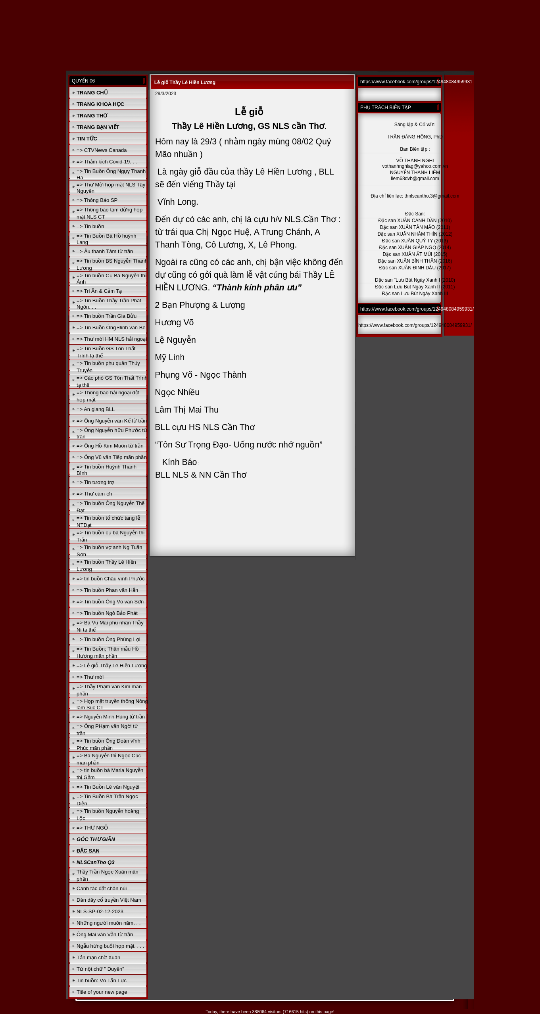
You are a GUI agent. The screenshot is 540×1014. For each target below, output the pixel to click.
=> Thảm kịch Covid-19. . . (107, 162)
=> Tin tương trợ (95, 482)
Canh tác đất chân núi (102, 888)
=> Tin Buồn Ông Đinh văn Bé (111, 327)
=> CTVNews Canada (102, 150)
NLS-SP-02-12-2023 (100, 911)
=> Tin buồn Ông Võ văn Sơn (110, 602)
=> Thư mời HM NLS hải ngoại (112, 339)
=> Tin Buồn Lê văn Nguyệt (108, 787)
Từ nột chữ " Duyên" (100, 969)
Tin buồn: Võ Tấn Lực (102, 980)
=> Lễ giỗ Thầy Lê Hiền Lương (112, 665)
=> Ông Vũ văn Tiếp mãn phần (112, 457)
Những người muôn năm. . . (108, 923)
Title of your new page (102, 992)
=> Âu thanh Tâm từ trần (105, 251)
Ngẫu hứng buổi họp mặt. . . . (110, 946)
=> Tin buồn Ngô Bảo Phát (107, 613)
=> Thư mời (90, 677)
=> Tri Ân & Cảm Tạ (99, 291)
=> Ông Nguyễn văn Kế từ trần (112, 421)
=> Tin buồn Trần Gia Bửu (106, 316)
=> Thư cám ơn (94, 494)
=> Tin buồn (90, 226)
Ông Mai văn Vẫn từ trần (105, 934)
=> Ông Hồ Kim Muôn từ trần (110, 446)
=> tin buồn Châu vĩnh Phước (111, 579)
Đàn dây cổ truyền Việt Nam (109, 900)
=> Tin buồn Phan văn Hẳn (107, 590)
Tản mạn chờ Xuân (98, 957)
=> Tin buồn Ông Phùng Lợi (108, 639)
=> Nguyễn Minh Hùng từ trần (111, 717)
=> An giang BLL (96, 409)
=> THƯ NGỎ (92, 828)
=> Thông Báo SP (97, 200)
